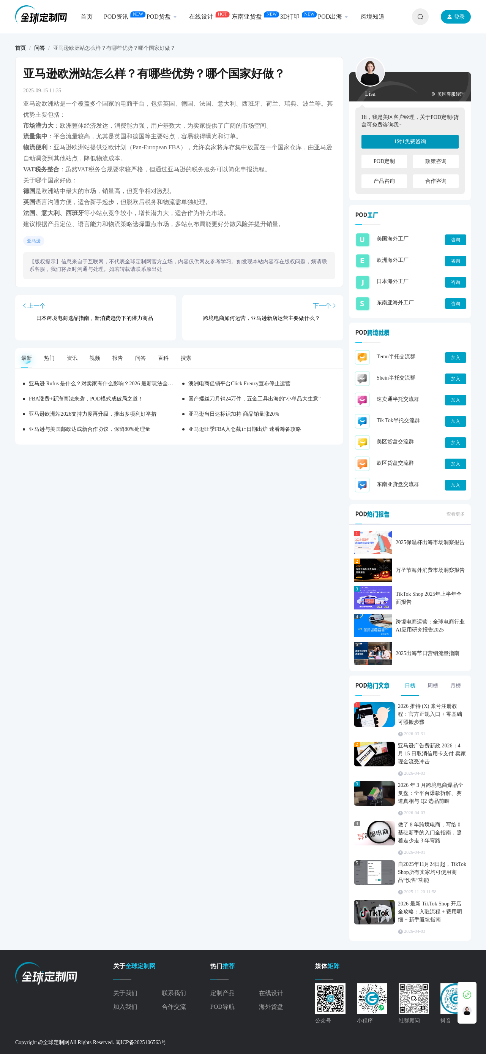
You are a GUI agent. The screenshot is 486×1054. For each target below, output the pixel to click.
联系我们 (174, 993)
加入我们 (125, 1006)
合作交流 (174, 1006)
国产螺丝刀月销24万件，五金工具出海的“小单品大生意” (254, 399)
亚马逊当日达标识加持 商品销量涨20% (233, 414)
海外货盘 (271, 1006)
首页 (20, 48)
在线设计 (271, 993)
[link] (20, 48)
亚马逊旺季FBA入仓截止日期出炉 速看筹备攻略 (244, 429)
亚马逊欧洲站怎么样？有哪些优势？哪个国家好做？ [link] (114, 48)
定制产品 (222, 993)
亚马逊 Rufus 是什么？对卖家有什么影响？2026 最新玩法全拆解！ (106, 383)
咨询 (455, 239)
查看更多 (456, 514)
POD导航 (222, 1006)
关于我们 (125, 993)
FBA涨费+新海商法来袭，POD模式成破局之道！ (86, 399)
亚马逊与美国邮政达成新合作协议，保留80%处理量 (89, 429)
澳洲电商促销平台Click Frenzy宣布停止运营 (239, 383)
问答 (39, 48)
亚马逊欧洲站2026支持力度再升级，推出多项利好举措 (92, 414)
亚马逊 (34, 241)
